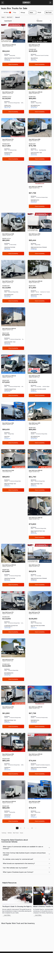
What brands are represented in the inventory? (19, 863)
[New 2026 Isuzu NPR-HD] (40, 93)
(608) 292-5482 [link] (34, 533)
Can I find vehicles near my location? (15, 868)
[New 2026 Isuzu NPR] (40, 424)
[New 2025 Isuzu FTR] (40, 45)
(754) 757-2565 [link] (7, 627)
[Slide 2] (12, 41)
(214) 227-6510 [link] (34, 627)
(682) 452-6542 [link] (7, 769)
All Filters (6, 12)
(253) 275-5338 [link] (34, 60)
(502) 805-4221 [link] (34, 391)
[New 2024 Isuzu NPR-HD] (13, 45)
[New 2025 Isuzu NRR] (40, 140)
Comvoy (4, 833)
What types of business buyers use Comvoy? (18, 872)
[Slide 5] (15, 41)
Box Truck (10, 17)
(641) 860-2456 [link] (7, 817)
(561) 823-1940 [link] (34, 107)
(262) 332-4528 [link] (34, 155)
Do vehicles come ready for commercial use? (18, 859)
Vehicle (10, 833)
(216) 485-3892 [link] (7, 60)
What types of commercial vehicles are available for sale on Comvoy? (23, 847)
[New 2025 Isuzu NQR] (13, 235)
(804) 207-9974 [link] (7, 249)
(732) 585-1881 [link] (7, 155)
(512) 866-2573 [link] (7, 438)
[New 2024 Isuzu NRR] (13, 755)
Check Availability (13, 64)
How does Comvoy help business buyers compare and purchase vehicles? (24, 854)
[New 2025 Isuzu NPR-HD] (40, 187)
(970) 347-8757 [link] (7, 486)
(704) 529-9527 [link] (34, 202)
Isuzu (4, 17)
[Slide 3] (13, 41)
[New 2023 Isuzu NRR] (40, 235)
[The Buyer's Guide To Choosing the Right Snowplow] (17, 901)
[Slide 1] (11, 41)
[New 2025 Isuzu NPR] (13, 708)
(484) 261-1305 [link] (7, 107)
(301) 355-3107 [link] (7, 391)
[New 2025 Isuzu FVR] (40, 566)
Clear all (17, 17)
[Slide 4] (14, 41)
